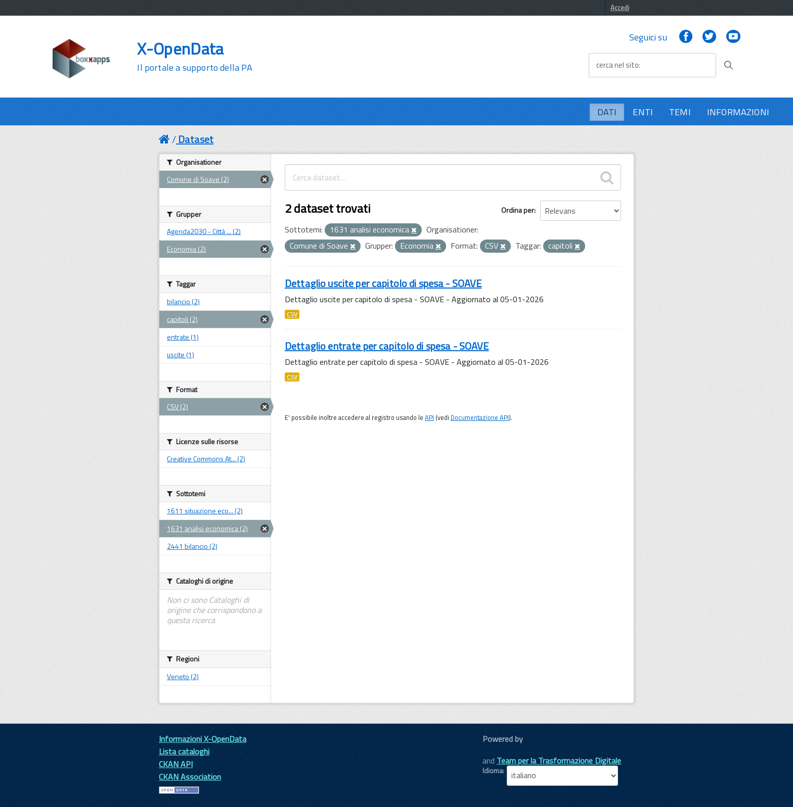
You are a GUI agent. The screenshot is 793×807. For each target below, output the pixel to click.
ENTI (643, 112)
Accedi (619, 8)
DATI (607, 112)
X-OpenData (194, 56)
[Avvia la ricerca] (728, 65)
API (429, 417)
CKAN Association (190, 777)
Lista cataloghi (184, 751)
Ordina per (517, 210)
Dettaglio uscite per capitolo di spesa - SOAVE (383, 283)
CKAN (499, 750)
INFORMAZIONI (738, 112)
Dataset (195, 139)
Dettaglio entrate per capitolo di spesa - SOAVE (387, 346)
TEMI (680, 112)
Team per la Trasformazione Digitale (559, 760)
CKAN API (176, 764)
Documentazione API (480, 417)
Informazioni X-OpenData (202, 739)
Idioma (492, 771)
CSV (292, 314)
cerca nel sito (617, 65)
